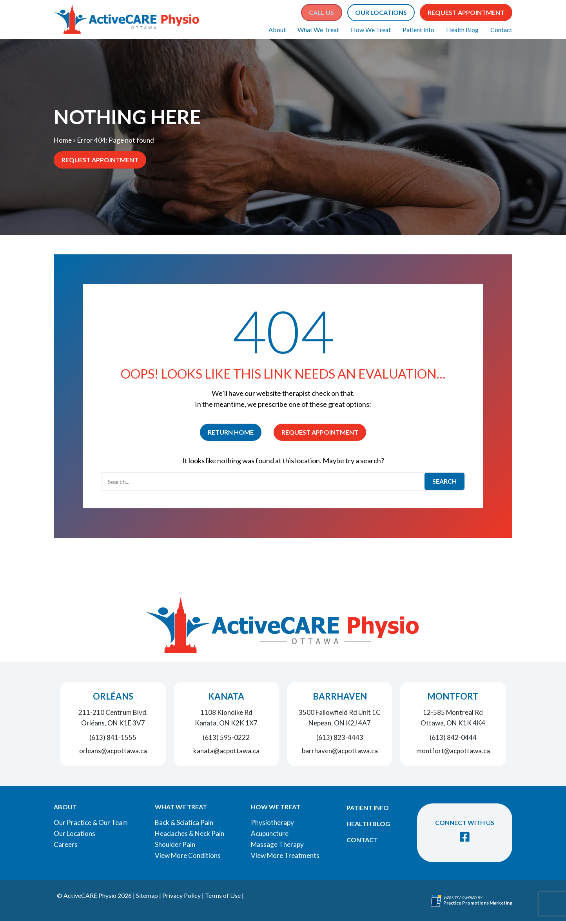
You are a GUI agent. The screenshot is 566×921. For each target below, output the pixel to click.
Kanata (226, 696)
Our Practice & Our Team (91, 822)
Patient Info (418, 29)
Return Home (231, 432)
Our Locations (74, 833)
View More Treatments (285, 855)
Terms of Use (223, 895)
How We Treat (371, 29)
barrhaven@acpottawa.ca (340, 751)
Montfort (453, 696)
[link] (465, 837)
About (277, 29)
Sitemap (147, 895)
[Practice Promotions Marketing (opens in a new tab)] (477, 903)
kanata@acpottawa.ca (226, 751)
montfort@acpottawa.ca (453, 751)
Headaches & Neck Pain (189, 833)
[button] (321, 12)
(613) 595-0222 (226, 737)
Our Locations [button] (381, 12)
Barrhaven (340, 696)
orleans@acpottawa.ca (113, 751)
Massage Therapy (277, 844)
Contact (501, 29)
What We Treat (318, 29)
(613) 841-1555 (112, 737)
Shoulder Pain (175, 844)
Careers (66, 844)
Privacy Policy (181, 895)
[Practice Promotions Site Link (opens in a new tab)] (437, 900)
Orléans (113, 696)
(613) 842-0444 (453, 737)
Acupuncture (269, 833)
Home (63, 140)
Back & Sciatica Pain (184, 822)
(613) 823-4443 (339, 737)
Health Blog (462, 29)
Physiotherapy (272, 822)
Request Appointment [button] (466, 12)
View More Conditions (188, 855)
